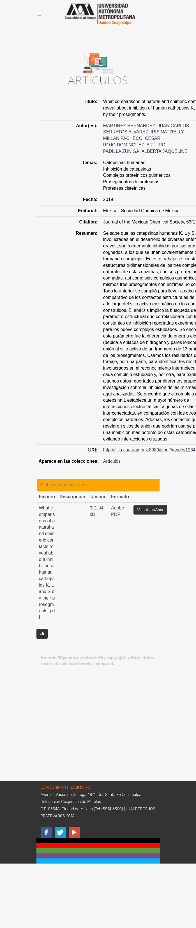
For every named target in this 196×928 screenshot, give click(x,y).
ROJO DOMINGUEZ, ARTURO (134, 144)
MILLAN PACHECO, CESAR (131, 138)
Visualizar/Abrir (150, 509)
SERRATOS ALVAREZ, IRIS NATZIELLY (143, 131)
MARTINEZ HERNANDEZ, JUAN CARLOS (146, 125)
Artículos (112, 461)
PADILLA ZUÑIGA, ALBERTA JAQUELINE (145, 151)
